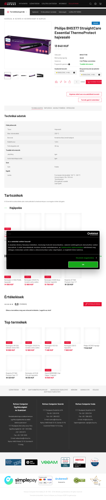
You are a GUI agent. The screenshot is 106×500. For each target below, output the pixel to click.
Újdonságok (62, 11)
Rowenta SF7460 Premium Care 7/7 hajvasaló (71, 281)
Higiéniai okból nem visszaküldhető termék (83, 93)
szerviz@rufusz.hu (55, 418)
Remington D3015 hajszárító (70, 346)
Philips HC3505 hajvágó (91, 345)
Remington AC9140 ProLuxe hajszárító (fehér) (31, 374)
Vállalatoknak (74, 3)
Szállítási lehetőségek (49, 3)
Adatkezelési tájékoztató (59, 389)
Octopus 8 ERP (62, 494)
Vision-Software (49, 494)
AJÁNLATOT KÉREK (75, 11)
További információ (86, 63)
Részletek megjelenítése (85, 258)
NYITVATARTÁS (23, 3)
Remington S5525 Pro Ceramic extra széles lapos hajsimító (31, 281)
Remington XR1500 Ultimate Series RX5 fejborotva (12, 347)
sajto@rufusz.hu (91, 421)
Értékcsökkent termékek (48, 11)
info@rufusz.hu (88, 418)
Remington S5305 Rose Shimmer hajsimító (52, 280)
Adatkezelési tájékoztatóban (72, 247)
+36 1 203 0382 (27, 428)
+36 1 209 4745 (54, 412)
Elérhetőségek (35, 3)
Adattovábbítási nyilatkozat (37, 389)
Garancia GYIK (85, 389)
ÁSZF (23, 389)
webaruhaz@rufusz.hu (23, 437)
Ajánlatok (35, 11)
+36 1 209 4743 (87, 412)
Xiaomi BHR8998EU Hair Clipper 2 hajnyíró (52, 373)
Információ (63, 3)
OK (83, 264)
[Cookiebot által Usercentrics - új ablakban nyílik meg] (89, 234)
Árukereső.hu (61, 481)
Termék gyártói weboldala (89, 99)
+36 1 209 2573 (21, 431)
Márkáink (74, 389)
